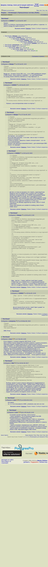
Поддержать (35, 462)
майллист (30, 5)
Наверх (33, 79)
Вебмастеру (43, 462)
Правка (33, 28)
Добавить (27, 462)
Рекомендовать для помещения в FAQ (39, 436)
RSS (46, 56)
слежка (41, 5)
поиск (15, 5)
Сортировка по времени (38, 56)
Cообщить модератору (42, 28)
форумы (4, 5)
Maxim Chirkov (42, 460)
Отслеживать (44, 14)
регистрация (22, 5)
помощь (10, 5)
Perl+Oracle (8, 36)
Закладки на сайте (7, 460)
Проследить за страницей (6, 462)
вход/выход (36, 5)
